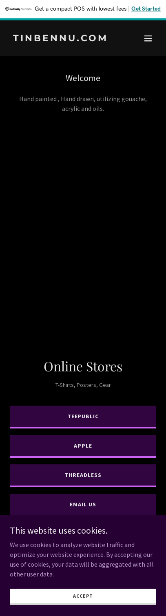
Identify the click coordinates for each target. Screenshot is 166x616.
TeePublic (83, 416)
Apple (83, 445)
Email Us (83, 504)
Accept (83, 596)
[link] (61, 39)
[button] (148, 38)
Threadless (83, 475)
